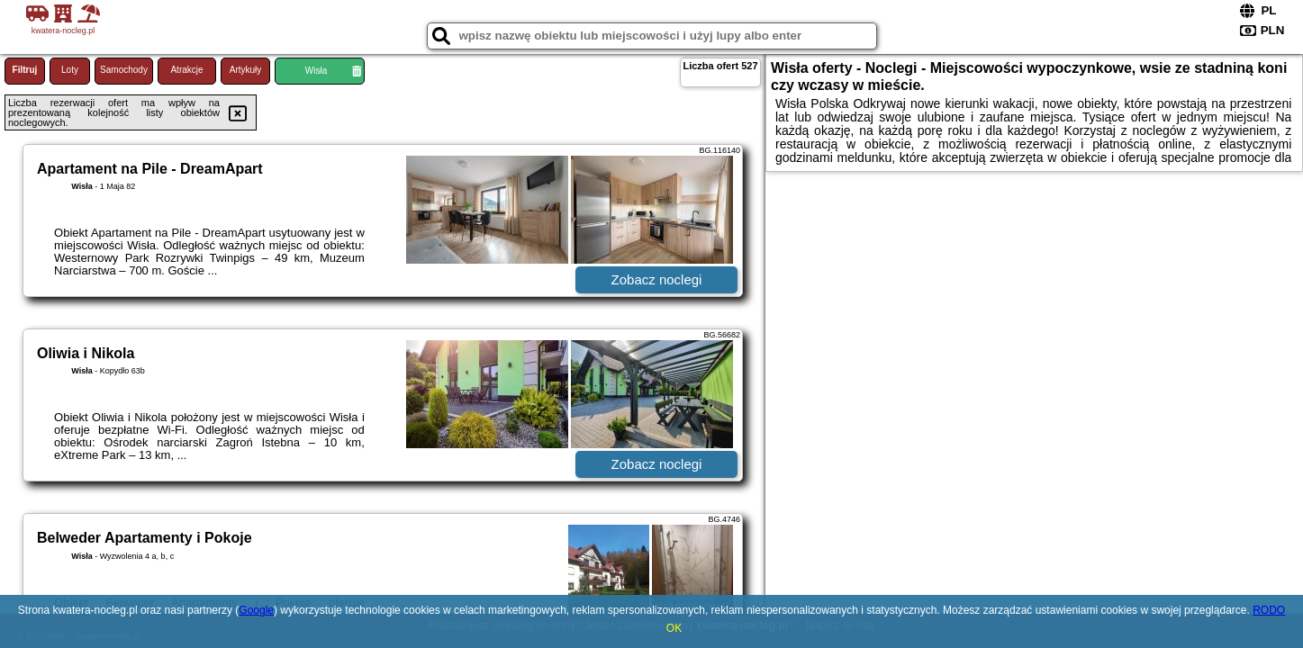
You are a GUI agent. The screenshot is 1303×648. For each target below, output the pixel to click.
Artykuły (246, 70)
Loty (69, 70)
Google (256, 610)
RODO (1269, 610)
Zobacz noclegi (656, 279)
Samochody (124, 70)
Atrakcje (186, 70)
